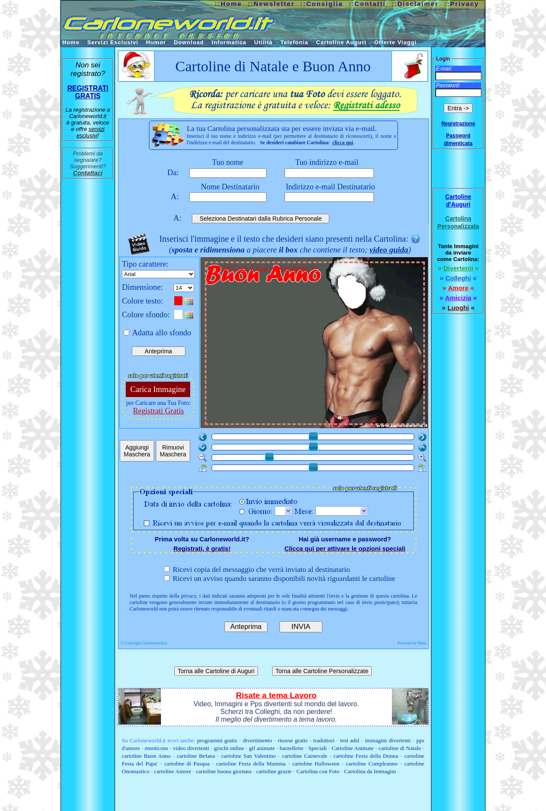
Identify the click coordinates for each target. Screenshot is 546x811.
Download (189, 42)
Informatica (229, 42)
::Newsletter (271, 3)
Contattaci (87, 173)
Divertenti (458, 268)
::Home (228, 3)
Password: (448, 85)
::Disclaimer (415, 3)
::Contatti (367, 3)
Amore (458, 288)
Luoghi (458, 307)
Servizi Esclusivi (112, 42)
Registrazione (458, 124)
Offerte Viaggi (395, 42)
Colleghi (458, 278)
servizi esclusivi (90, 132)
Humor (156, 42)
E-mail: (444, 69)
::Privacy (461, 3)
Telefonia (294, 42)
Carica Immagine (158, 389)
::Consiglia (321, 3)
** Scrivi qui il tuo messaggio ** (315, 344)
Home (70, 42)
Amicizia (458, 297)
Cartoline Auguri (341, 42)
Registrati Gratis (158, 411)
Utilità (263, 42)
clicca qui (342, 143)
